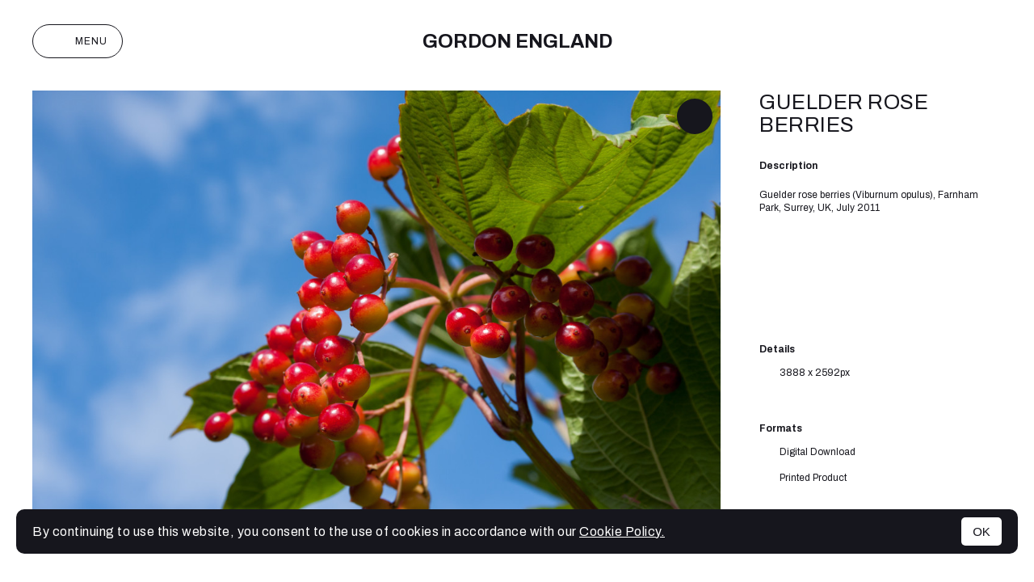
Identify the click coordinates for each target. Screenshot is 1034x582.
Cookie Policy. (622, 531)
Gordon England (517, 41)
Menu (77, 41)
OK (981, 531)
